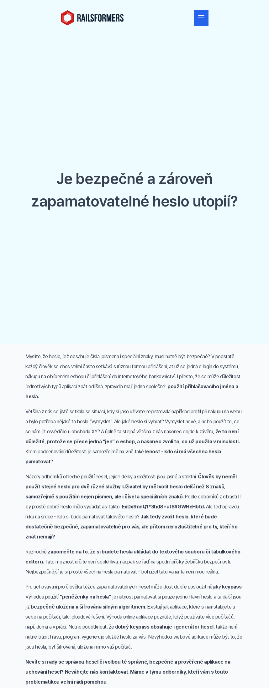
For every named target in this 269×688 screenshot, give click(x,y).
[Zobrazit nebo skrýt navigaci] (201, 18)
